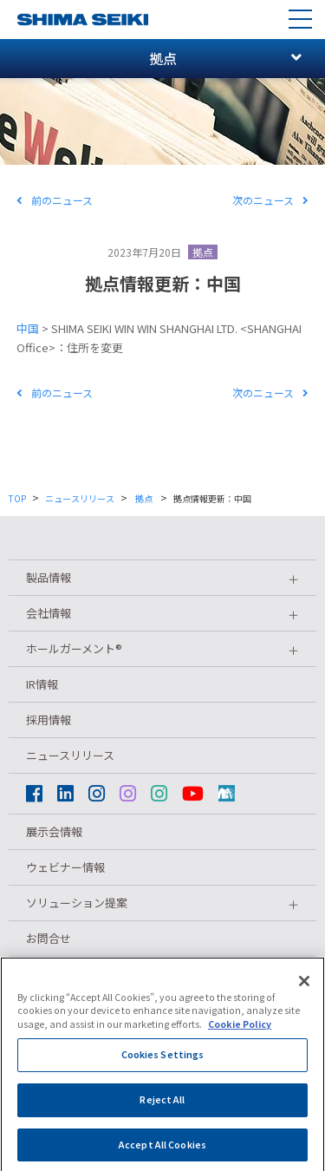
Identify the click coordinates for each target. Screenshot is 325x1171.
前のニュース (54, 200)
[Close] (304, 997)
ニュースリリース (79, 498)
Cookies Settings (163, 1070)
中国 (27, 328)
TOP (17, 498)
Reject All (162, 1115)
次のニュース (270, 200)
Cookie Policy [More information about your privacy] (239, 1040)
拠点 (202, 252)
